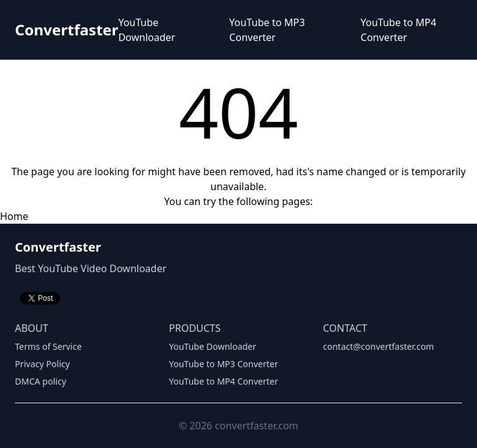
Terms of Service (48, 346)
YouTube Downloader (146, 30)
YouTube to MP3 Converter (267, 30)
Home (14, 216)
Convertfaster (66, 29)
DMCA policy (40, 381)
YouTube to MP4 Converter (399, 30)
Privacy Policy (42, 364)
